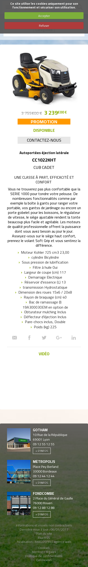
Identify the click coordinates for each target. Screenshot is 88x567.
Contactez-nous (44, 140)
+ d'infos (41, 451)
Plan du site (44, 533)
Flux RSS (44, 538)
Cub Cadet (44, 167)
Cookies (44, 548)
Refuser (44, 25)
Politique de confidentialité (44, 556)
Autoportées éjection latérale (44, 152)
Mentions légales (44, 552)
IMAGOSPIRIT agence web (53, 542)
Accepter (44, 16)
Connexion (44, 560)
